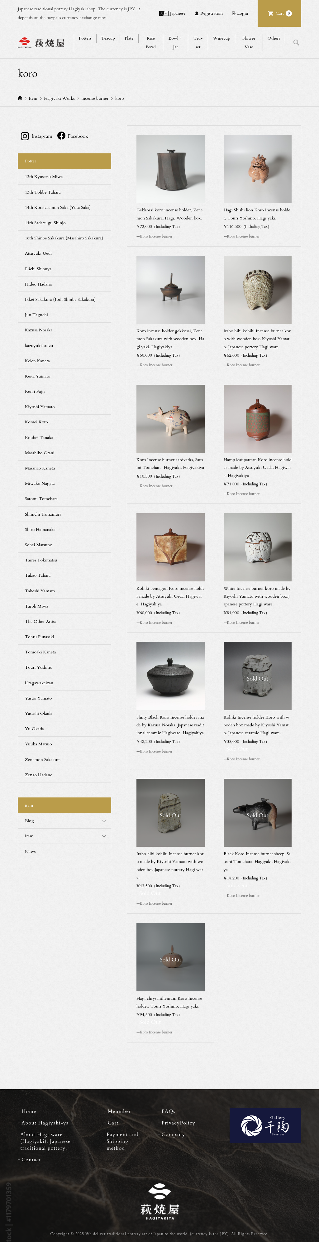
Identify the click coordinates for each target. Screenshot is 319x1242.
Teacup (108, 38)
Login (242, 13)
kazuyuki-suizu (39, 346)
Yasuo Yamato (38, 698)
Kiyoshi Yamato (40, 407)
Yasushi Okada (38, 713)
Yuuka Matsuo (38, 744)
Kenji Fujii (35, 391)
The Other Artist (40, 621)
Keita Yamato (37, 376)
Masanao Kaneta (40, 468)
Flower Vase (248, 42)
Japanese (178, 13)
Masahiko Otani (40, 453)
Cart (284, 13)
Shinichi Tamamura (43, 514)
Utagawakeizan (39, 683)
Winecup (221, 38)
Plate (129, 38)
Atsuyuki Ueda (38, 253)
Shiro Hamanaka (40, 529)
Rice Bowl (151, 42)
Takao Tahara (37, 575)
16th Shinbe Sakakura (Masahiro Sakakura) (64, 238)
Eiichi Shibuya (38, 269)
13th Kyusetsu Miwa (44, 177)
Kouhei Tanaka (39, 437)
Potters (85, 38)
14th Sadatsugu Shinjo (45, 223)
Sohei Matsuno (38, 545)
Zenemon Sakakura (43, 760)
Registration (211, 13)
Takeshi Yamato (40, 591)
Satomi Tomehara (41, 499)
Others (274, 38)
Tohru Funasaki (39, 637)
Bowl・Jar (176, 42)
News (30, 851)
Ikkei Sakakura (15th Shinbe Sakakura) (60, 299)
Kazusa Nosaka (39, 330)
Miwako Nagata (40, 483)
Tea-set (197, 42)
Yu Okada (34, 729)
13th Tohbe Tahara (43, 192)
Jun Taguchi (36, 315)
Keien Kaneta (37, 361)
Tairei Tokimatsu (41, 560)
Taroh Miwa (36, 606)
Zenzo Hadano (39, 775)
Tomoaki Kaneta (40, 652)
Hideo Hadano (38, 284)
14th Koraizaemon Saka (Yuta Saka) (58, 207)
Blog (29, 821)
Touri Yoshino (38, 667)
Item (29, 836)
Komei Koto (36, 422)
